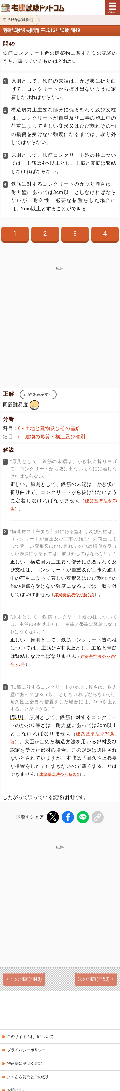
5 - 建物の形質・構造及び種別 (51, 437)
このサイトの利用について (30, 1036)
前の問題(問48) (26, 979)
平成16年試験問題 (18, 20)
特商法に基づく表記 (24, 1063)
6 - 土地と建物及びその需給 (49, 428)
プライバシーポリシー (26, 1050)
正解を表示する (38, 394)
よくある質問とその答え (28, 1077)
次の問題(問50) (94, 979)
